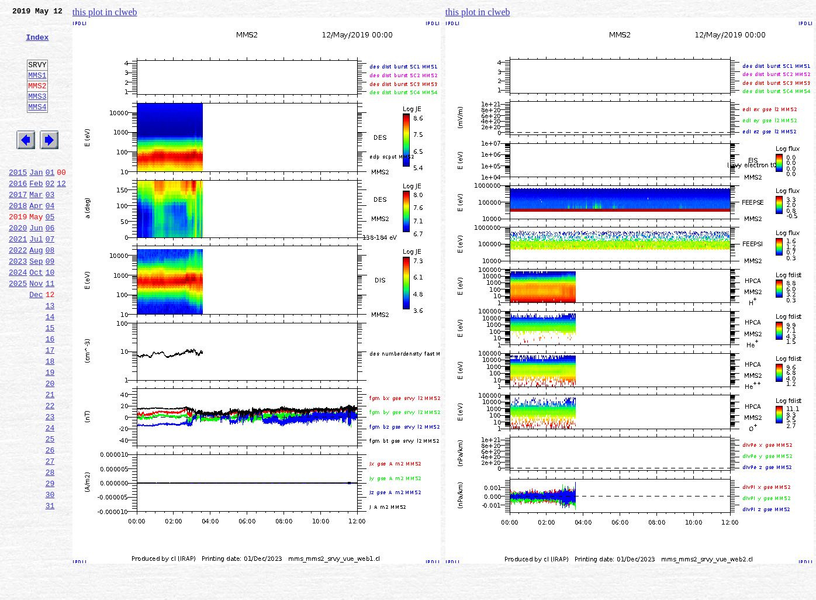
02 (50, 213)
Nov (36, 328)
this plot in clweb (104, 12)
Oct (36, 316)
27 (50, 534)
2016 (18, 213)
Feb (36, 213)
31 (50, 586)
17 (50, 406)
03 (50, 225)
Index (37, 44)
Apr (36, 238)
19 (50, 431)
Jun (36, 264)
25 (50, 509)
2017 (18, 225)
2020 (18, 264)
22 (50, 470)
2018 (18, 238)
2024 (18, 316)
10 (50, 316)
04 (50, 238)
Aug (36, 290)
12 (61, 213)
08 (50, 290)
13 (50, 354)
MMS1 (37, 89)
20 (50, 444)
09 (50, 303)
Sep (36, 303)
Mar (36, 225)
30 (50, 573)
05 (50, 251)
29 (50, 560)
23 (50, 483)
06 (50, 264)
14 (50, 367)
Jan (36, 200)
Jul (36, 277)
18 (50, 418)
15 (50, 380)
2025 (18, 328)
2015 (18, 200)
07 (50, 277)
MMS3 (37, 113)
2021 (18, 277)
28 (50, 547)
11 (50, 328)
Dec (36, 341)
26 (50, 521)
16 (50, 393)
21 (50, 457)
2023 (18, 303)
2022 (18, 290)
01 (50, 200)
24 (50, 496)
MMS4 (37, 125)
